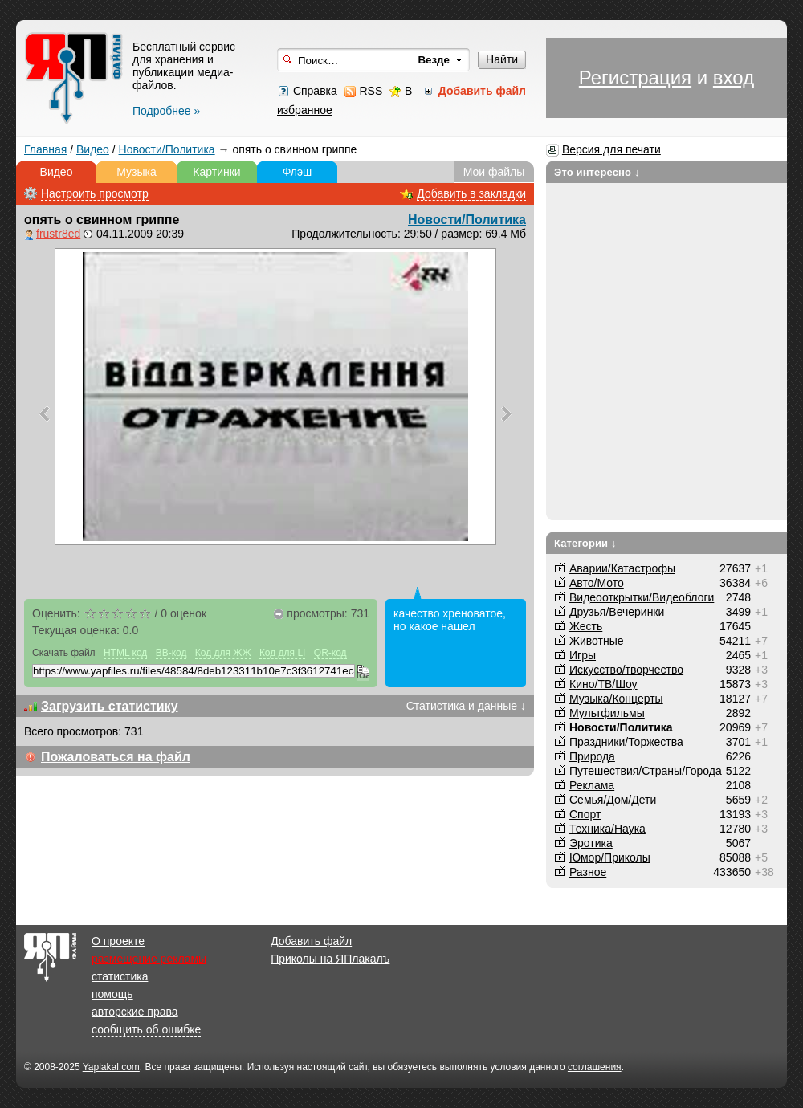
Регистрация (635, 77)
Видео (92, 149)
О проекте (118, 941)
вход (733, 77)
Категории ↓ (585, 543)
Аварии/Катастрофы (622, 568)
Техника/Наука (607, 828)
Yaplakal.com (111, 1067)
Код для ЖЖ (223, 652)
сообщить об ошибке (146, 1029)
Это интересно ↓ (597, 172)
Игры (582, 655)
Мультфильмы (607, 713)
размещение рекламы (149, 958)
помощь (112, 994)
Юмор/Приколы (609, 857)
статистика (120, 976)
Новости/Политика (167, 149)
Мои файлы (494, 171)
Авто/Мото (596, 582)
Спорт (585, 814)
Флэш (297, 171)
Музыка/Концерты (616, 698)
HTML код (125, 652)
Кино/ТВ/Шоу (603, 684)
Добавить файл (311, 941)
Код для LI (282, 652)
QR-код (330, 652)
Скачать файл (64, 652)
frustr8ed (58, 233)
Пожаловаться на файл (115, 757)
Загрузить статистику (109, 706)
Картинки (216, 171)
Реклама (591, 785)
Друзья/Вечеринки (616, 611)
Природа (592, 756)
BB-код (171, 652)
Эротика (591, 843)
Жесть (585, 626)
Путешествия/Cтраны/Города (645, 770)
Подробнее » (166, 110)
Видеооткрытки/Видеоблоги (641, 597)
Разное (587, 872)
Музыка (136, 171)
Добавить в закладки (471, 193)
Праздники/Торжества (626, 741)
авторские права (135, 1011)
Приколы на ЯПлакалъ (330, 958)
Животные (596, 640)
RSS (370, 90)
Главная (45, 149)
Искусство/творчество (626, 669)
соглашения (595, 1067)
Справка (315, 90)
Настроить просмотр (95, 193)
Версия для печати (611, 149)
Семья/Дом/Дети (612, 799)
